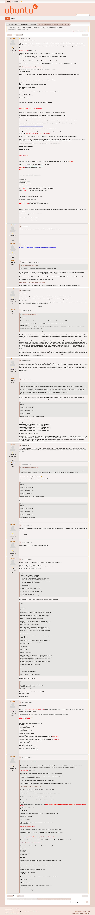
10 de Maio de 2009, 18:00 (27, 525)
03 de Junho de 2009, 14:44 (27, 757)
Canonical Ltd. (35, 911)
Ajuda (73, 913)
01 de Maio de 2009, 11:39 (26, 226)
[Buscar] (82, 15)
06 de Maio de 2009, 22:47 (26, 445)
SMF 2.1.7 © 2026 (9, 912)
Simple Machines (17, 912)
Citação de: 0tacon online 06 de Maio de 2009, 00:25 (29, 383)
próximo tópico (84, 30)
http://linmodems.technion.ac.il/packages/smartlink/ (31, 66)
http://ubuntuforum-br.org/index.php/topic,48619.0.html (32, 282)
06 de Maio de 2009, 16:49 (26, 379)
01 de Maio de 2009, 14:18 (26, 244)
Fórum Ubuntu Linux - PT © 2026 (82, 911)
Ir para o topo (10, 895)
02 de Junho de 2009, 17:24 (27, 559)
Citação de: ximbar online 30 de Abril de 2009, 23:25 (29, 761)
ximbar (13, 38)
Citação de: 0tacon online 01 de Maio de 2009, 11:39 (29, 265)
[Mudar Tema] (21, 1)
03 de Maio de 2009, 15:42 (26, 310)
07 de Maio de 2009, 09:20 (26, 464)
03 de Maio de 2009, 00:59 (26, 290)
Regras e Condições (79, 913)
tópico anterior (76, 30)
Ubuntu (29, 911)
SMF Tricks (18, 909)
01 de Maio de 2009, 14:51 (26, 261)
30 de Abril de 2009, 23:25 (25, 38)
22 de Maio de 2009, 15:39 (27, 542)
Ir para (68, 901)
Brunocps (13, 558)
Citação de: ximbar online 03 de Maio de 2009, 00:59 (29, 314)
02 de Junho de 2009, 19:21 (27, 702)
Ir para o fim (10, 34)
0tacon (13, 225)
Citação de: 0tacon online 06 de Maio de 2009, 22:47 (29, 467)
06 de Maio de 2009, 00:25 (26, 360)
